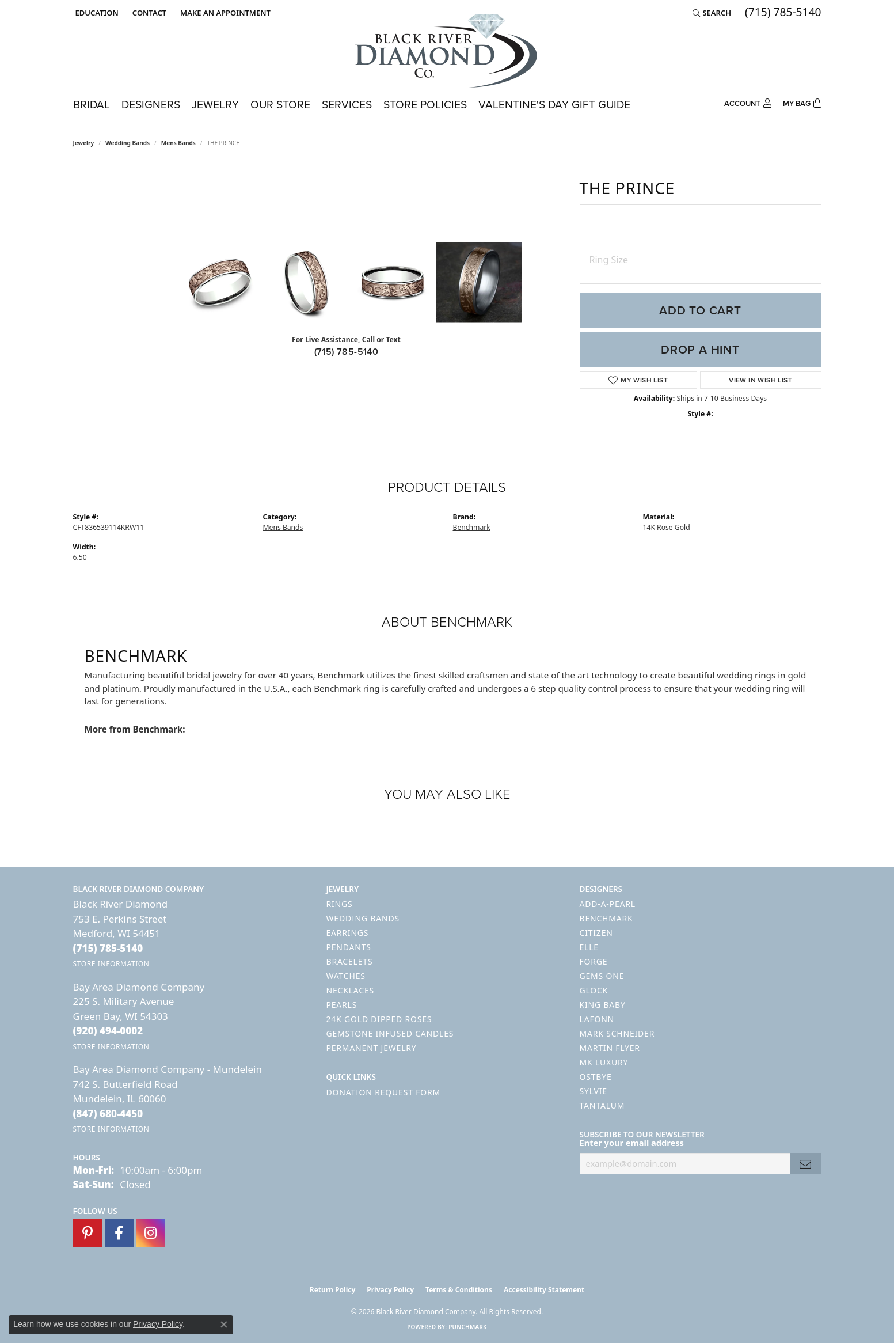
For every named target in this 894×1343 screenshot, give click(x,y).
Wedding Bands (127, 143)
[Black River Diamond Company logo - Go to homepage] (447, 51)
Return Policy (333, 1290)
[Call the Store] (108, 948)
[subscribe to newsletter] (805, 1163)
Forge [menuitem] (594, 961)
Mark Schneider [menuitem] (617, 1033)
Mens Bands (178, 143)
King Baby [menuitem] (603, 1004)
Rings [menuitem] (339, 903)
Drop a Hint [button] (700, 349)
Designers (150, 104)
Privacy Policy (390, 1290)
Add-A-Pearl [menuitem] (608, 903)
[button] (96, 12)
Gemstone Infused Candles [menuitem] (390, 1033)
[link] (148, 12)
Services (347, 104)
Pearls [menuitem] (341, 1004)
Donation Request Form (383, 1092)
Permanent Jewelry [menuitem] (371, 1047)
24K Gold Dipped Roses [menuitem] (379, 1019)
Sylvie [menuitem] (593, 1091)
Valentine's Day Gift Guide (554, 104)
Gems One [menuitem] (602, 975)
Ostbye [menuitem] (596, 1076)
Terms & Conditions (458, 1290)
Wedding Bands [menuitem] (363, 918)
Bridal (91, 104)
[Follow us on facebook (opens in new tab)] (119, 1233)
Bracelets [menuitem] (349, 961)
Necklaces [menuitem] (350, 990)
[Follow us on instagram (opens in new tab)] (150, 1233)
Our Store (280, 104)
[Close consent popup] (223, 1324)
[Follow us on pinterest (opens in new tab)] (87, 1233)
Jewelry (215, 104)
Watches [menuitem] (346, 975)
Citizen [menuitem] (596, 932)
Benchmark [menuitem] (606, 918)
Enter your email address (632, 1142)
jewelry (83, 143)
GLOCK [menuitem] (594, 990)
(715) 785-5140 (346, 351)
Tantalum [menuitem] (602, 1105)
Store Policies (425, 104)
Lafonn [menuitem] (597, 1019)
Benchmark (471, 527)
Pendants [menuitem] (348, 947)
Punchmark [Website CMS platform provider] (467, 1327)
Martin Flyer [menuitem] (610, 1047)
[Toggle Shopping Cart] (802, 102)
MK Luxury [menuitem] (604, 1062)
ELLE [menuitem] (589, 947)
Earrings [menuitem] (347, 932)
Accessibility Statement (544, 1290)
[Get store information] (111, 964)
